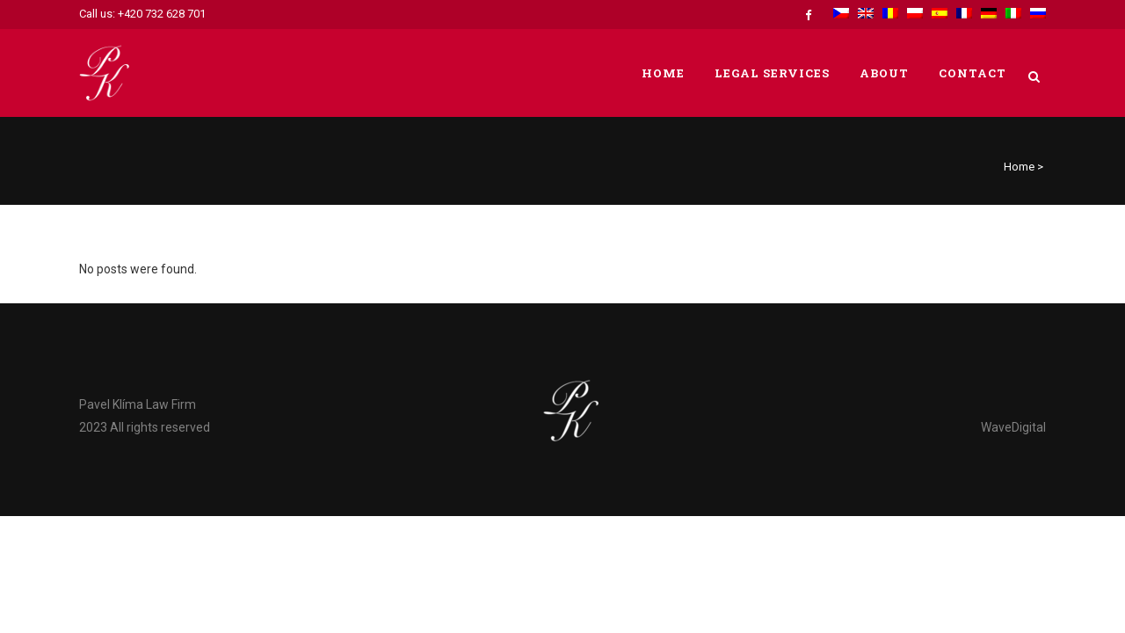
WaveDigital (1013, 427)
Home (1019, 166)
